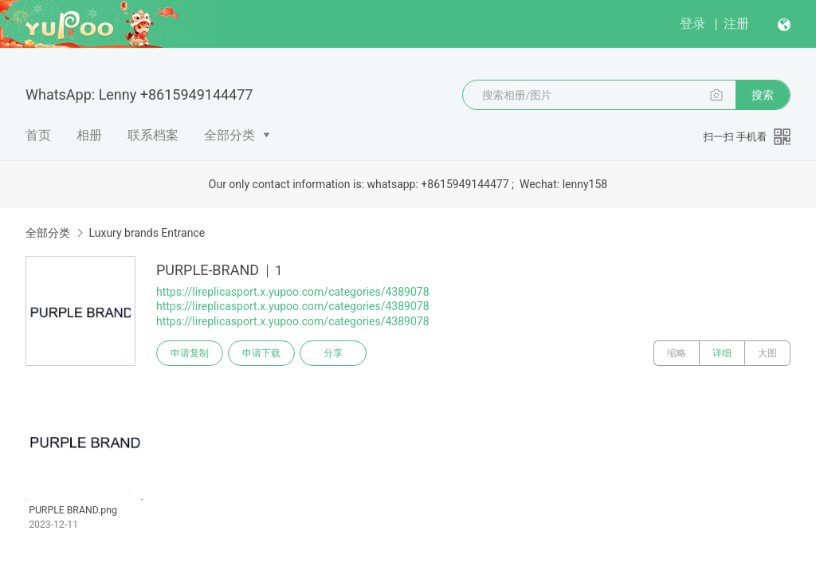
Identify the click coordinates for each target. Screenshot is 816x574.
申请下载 (261, 353)
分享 (333, 353)
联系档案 (153, 135)
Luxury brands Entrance (146, 232)
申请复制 (190, 353)
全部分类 (229, 135)
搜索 (762, 94)
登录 (692, 23)
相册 (89, 135)
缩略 (676, 353)
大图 (767, 353)
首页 (38, 135)
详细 (722, 353)
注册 (736, 23)
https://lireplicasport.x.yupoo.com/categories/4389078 (293, 291)
